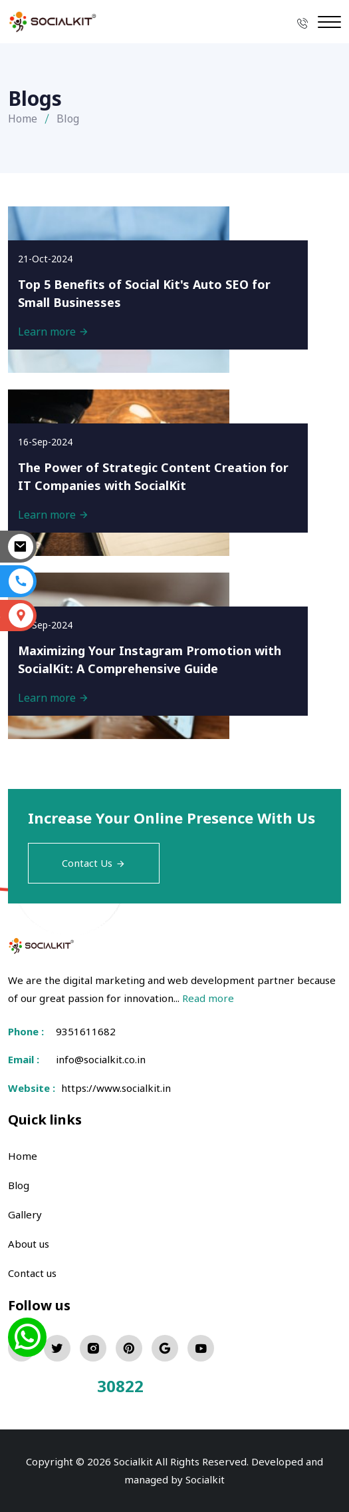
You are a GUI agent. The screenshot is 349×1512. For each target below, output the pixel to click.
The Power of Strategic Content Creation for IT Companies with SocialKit (153, 476)
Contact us (32, 1273)
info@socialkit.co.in (101, 1059)
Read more (208, 998)
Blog (18, 1185)
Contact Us (94, 863)
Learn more (53, 331)
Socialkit (205, 1479)
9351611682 (86, 1031)
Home (22, 118)
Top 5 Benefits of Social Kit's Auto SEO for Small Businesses (144, 293)
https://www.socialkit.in (113, 1088)
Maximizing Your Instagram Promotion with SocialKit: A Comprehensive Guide (149, 659)
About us (28, 1243)
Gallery (25, 1214)
